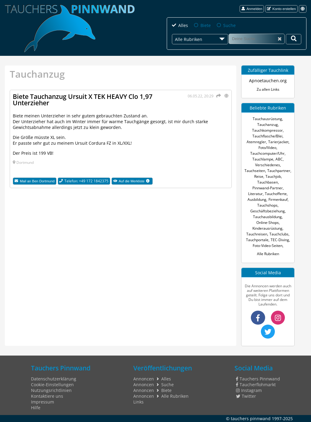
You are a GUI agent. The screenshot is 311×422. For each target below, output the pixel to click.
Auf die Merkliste (133, 181)
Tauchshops (267, 205)
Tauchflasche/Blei (267, 136)
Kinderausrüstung (267, 228)
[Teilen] (217, 95)
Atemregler (256, 142)
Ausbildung (257, 199)
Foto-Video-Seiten (267, 245)
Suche (229, 25)
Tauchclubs (279, 234)
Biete (205, 25)
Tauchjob (273, 176)
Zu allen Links (268, 89)
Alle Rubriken (268, 254)
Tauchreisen (256, 234)
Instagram (249, 390)
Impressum (42, 402)
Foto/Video (267, 147)
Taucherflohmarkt (256, 384)
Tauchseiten (254, 170)
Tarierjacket (278, 142)
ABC (279, 159)
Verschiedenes (267, 165)
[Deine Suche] (293, 39)
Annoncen (143, 379)
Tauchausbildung (267, 216)
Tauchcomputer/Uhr (267, 153)
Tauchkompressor (267, 130)
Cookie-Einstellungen (52, 384)
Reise (258, 176)
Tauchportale (257, 240)
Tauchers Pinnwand (258, 379)
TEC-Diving (280, 240)
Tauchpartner (278, 170)
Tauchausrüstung (267, 118)
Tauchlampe (262, 159)
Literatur (255, 193)
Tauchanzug (267, 124)
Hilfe (35, 407)
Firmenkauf (278, 199)
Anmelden (251, 9)
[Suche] (257, 39)
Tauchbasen (267, 182)
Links (138, 402)
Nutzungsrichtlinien (51, 390)
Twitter (246, 396)
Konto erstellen (281, 9)
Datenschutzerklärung (53, 379)
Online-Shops (267, 222)
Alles (183, 25)
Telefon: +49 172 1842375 (83, 181)
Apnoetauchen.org (268, 80)
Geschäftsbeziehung (267, 211)
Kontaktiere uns (47, 396)
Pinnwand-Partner (267, 188)
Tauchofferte (276, 193)
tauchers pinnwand (251, 418)
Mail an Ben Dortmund (34, 181)
